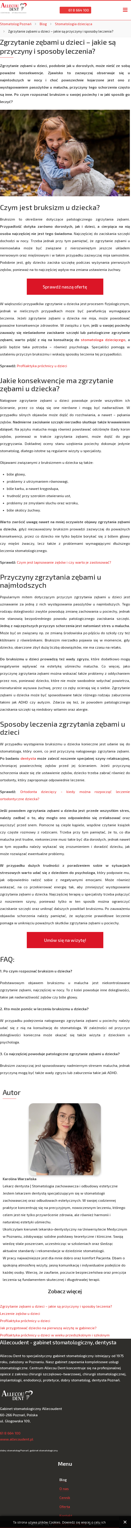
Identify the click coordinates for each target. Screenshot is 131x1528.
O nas (64, 1488)
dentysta (28, 758)
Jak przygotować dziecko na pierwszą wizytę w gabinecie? (48, 1328)
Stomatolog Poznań (16, 24)
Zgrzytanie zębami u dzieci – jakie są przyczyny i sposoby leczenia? (56, 1306)
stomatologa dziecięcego (103, 339)
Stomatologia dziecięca (73, 24)
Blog (43, 24)
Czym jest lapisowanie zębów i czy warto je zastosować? (64, 562)
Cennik (64, 1497)
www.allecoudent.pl (16, 1439)
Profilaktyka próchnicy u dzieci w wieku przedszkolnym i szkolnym (55, 1335)
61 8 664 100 (75, 10)
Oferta (64, 1506)
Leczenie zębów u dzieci (20, 1313)
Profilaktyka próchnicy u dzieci (42, 366)
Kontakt (65, 1515)
